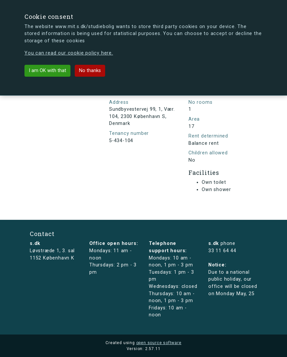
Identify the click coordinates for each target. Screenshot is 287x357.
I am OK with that (47, 70)
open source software (159, 342)
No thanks (90, 70)
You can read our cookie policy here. (68, 53)
